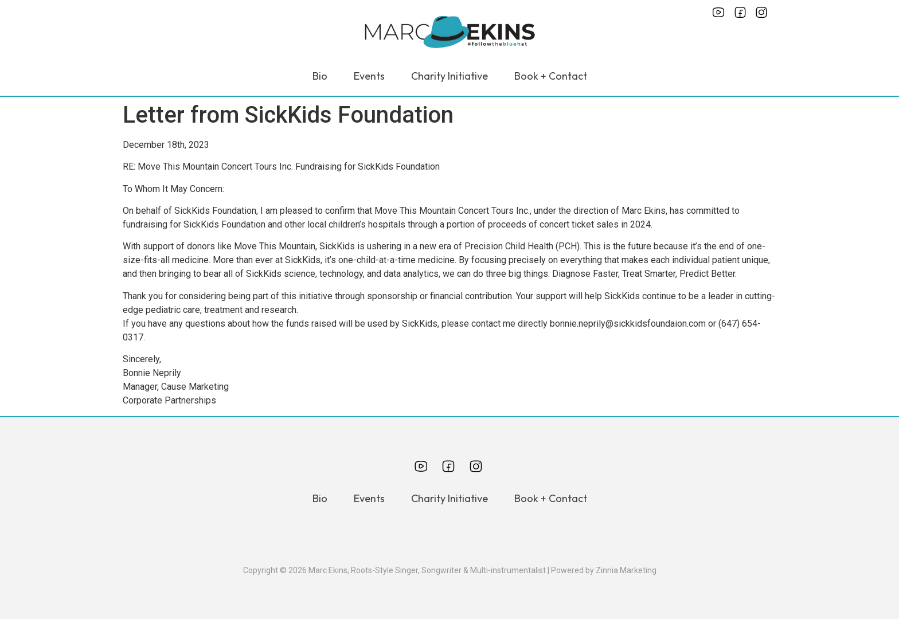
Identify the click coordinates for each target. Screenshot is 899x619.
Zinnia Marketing (626, 570)
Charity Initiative (449, 76)
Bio (319, 76)
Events (369, 76)
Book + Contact (550, 76)
